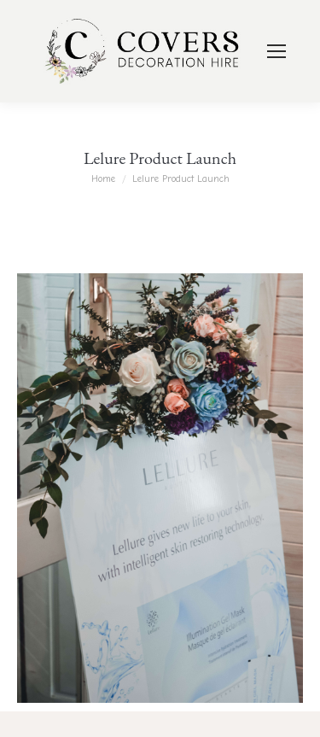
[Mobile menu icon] (276, 51)
